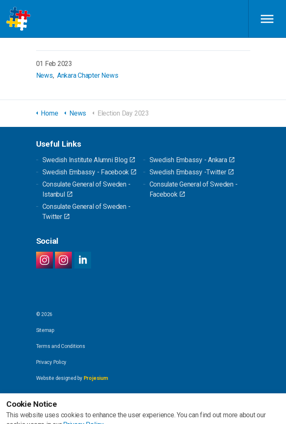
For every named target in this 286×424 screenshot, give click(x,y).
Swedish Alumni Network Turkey (18, 19)
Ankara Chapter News (87, 75)
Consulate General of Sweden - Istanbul (86, 189)
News (44, 75)
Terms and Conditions (60, 346)
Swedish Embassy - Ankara (192, 160)
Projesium (96, 378)
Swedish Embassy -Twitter (192, 172)
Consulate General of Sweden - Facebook (194, 189)
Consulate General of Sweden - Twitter (86, 212)
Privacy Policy (51, 362)
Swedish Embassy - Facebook (89, 172)
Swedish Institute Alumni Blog (88, 160)
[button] (143, 411)
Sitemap (45, 330)
